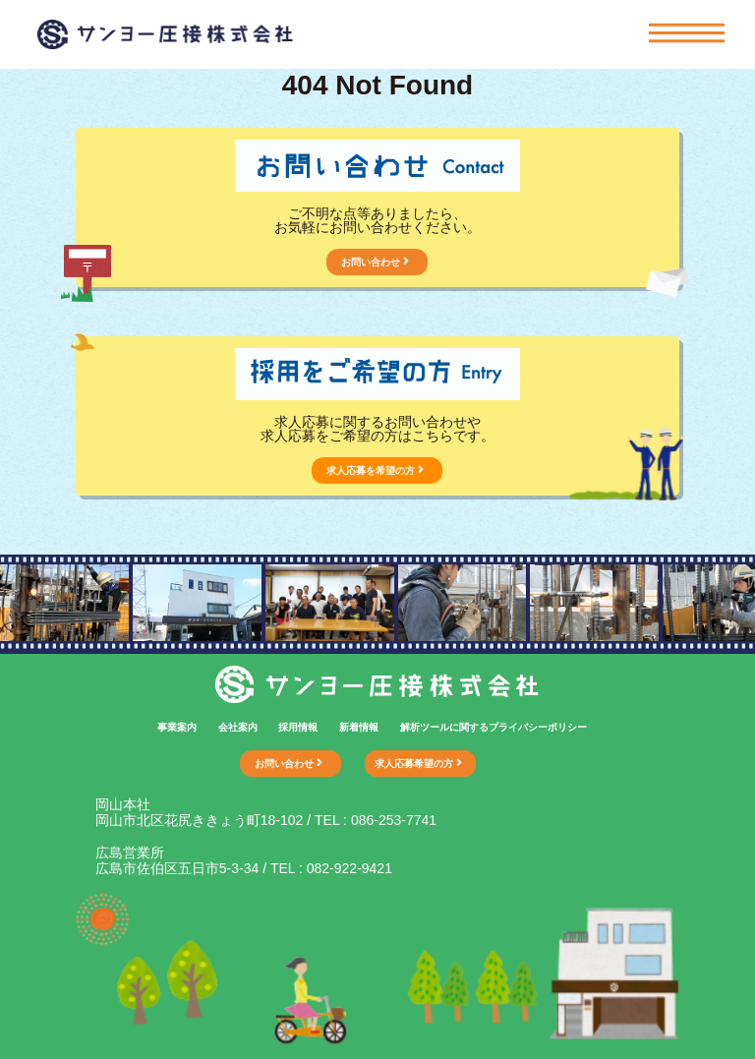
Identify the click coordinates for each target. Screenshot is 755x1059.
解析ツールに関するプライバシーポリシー (493, 727)
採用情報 (298, 727)
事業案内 (177, 727)
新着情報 (358, 727)
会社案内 (238, 727)
